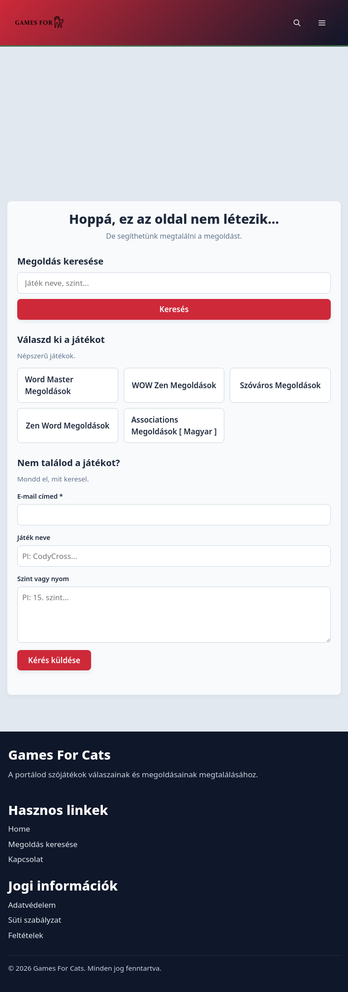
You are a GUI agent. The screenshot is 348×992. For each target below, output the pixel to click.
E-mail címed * (40, 496)
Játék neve (33, 537)
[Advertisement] (174, 114)
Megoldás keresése (42, 844)
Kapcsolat (25, 859)
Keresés (174, 309)
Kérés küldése (54, 660)
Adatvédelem (32, 905)
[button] (297, 22)
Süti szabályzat (34, 920)
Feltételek (25, 935)
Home (19, 828)
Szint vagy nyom (43, 578)
